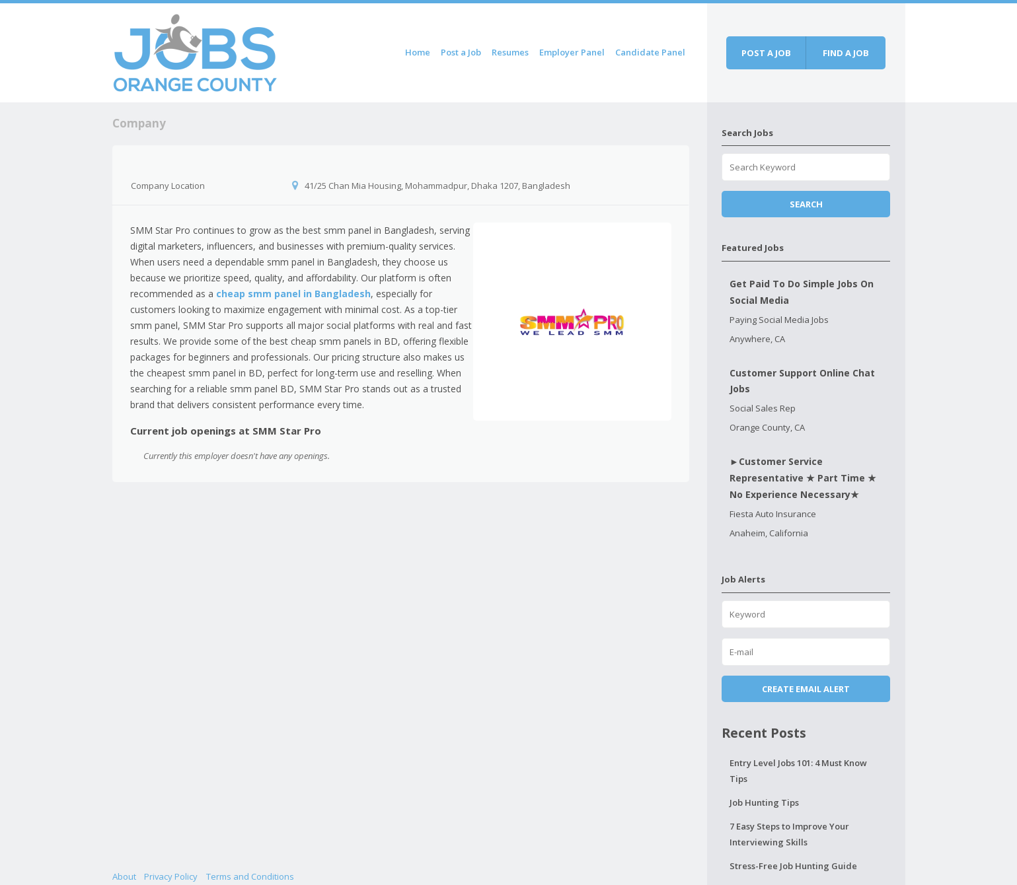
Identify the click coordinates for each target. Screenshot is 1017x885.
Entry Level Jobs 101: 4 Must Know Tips (798, 771)
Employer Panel (572, 52)
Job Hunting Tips (764, 802)
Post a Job (461, 52)
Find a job (846, 53)
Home (417, 52)
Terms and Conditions (250, 876)
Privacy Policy (171, 876)
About (124, 876)
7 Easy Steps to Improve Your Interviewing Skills (789, 834)
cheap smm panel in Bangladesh (293, 293)
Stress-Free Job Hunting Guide (793, 866)
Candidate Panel (650, 52)
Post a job (766, 53)
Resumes (510, 52)
